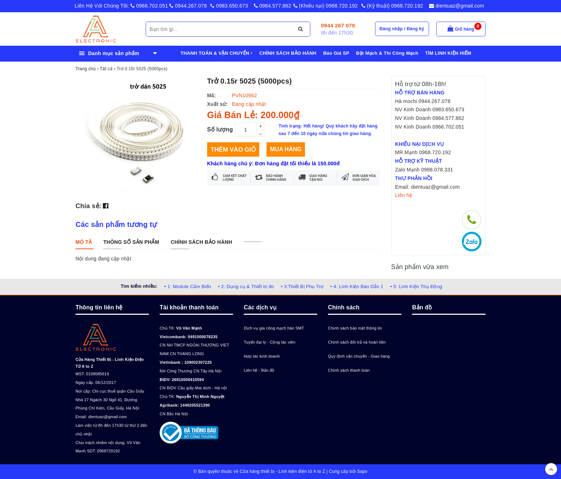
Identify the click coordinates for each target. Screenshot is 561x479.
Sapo (362, 471)
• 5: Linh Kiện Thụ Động (416, 286)
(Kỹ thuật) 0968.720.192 (392, 6)
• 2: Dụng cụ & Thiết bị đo (246, 286)
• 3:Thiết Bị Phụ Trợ (302, 286)
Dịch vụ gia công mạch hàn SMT (274, 328)
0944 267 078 (338, 25)
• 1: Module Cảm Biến (187, 286)
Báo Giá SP (336, 53)
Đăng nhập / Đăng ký (402, 28)
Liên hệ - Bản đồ (259, 370)
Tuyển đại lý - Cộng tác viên (270, 342)
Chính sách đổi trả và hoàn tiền (357, 342)
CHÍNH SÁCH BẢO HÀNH (287, 53)
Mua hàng (285, 149)
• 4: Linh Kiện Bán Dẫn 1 (356, 286)
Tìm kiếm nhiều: (138, 286)
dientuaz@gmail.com (456, 6)
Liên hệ (403, 195)
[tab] (84, 242)
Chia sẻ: (88, 206)
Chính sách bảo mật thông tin (355, 328)
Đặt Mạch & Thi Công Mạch (387, 53)
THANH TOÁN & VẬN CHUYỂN (216, 53)
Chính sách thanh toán (349, 370)
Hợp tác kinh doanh (262, 356)
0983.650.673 (229, 6)
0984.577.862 (272, 6)
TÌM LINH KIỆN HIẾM (448, 53)
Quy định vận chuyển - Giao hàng (359, 356)
